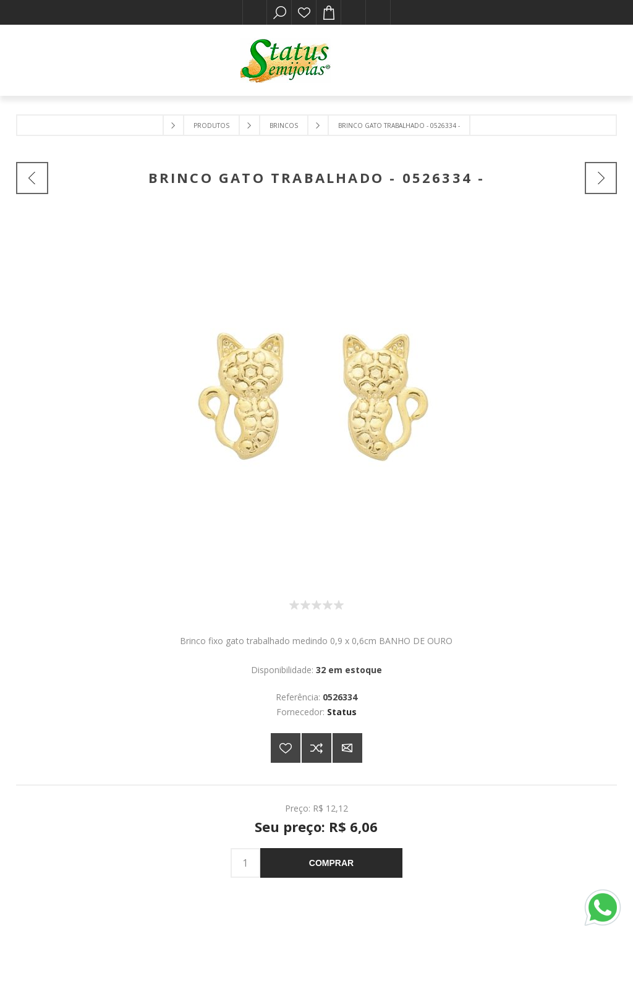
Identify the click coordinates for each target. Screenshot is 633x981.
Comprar (331, 863)
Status (342, 712)
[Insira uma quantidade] (245, 863)
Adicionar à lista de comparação (316, 748)
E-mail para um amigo (347, 748)
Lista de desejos (304, 12)
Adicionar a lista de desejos (285, 748)
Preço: (297, 808)
